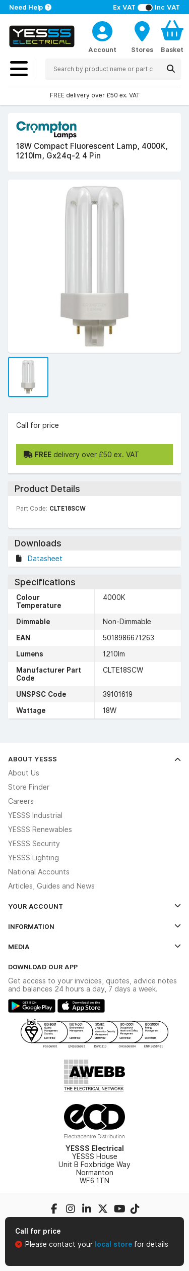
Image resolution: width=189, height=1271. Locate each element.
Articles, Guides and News (51, 886)
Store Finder (28, 787)
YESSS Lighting (33, 858)
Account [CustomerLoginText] (102, 49)
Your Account (94, 906)
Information (94, 926)
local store (114, 1244)
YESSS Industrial (35, 815)
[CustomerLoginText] (102, 29)
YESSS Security (34, 844)
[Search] (171, 69)
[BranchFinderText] (142, 36)
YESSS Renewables (40, 829)
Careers (21, 801)
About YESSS (94, 759)
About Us (23, 773)
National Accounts (39, 872)
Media (94, 947)
